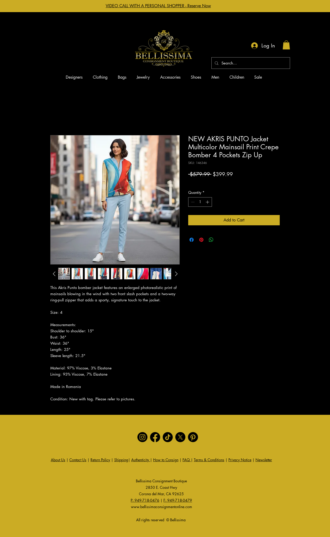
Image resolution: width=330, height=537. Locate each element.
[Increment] (208, 201)
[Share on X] (221, 240)
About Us (58, 459)
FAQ (187, 459)
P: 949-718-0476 (145, 500)
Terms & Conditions (209, 459)
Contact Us (77, 459)
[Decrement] (192, 201)
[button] (286, 44)
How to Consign (165, 459)
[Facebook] (155, 437)
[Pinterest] (193, 437)
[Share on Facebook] (191, 240)
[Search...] (250, 63)
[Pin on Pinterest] (201, 240)
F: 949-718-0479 (177, 500)
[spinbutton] (200, 201)
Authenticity (140, 459)
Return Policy (100, 459)
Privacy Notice (239, 459)
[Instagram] (142, 437)
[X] (180, 437)
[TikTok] (168, 437)
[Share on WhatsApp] (211, 240)
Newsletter (263, 459)
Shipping (121, 459)
